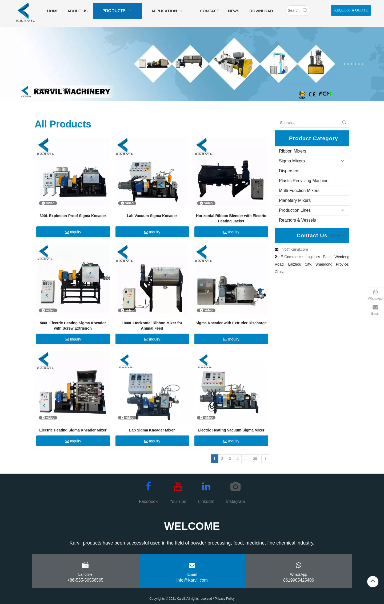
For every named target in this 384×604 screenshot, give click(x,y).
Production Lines (295, 210)
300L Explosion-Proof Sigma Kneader (73, 216)
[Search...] (310, 122)
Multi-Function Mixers (299, 190)
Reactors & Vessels (297, 220)
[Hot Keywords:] (305, 10)
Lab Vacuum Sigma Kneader (152, 216)
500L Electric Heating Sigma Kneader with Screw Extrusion (73, 325)
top (373, 581)
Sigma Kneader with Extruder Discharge (231, 323)
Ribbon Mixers (292, 151)
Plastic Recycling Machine (304, 180)
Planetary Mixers (295, 200)
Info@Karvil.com (294, 249)
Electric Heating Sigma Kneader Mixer (72, 430)
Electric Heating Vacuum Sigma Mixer (231, 430)
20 (255, 459)
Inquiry (73, 232)
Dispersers (289, 171)
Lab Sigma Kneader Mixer (152, 430)
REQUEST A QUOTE (351, 10)
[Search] (293, 10)
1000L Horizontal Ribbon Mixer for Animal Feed (152, 325)
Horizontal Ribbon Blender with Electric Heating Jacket (231, 218)
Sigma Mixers (292, 161)
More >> (339, 235)
